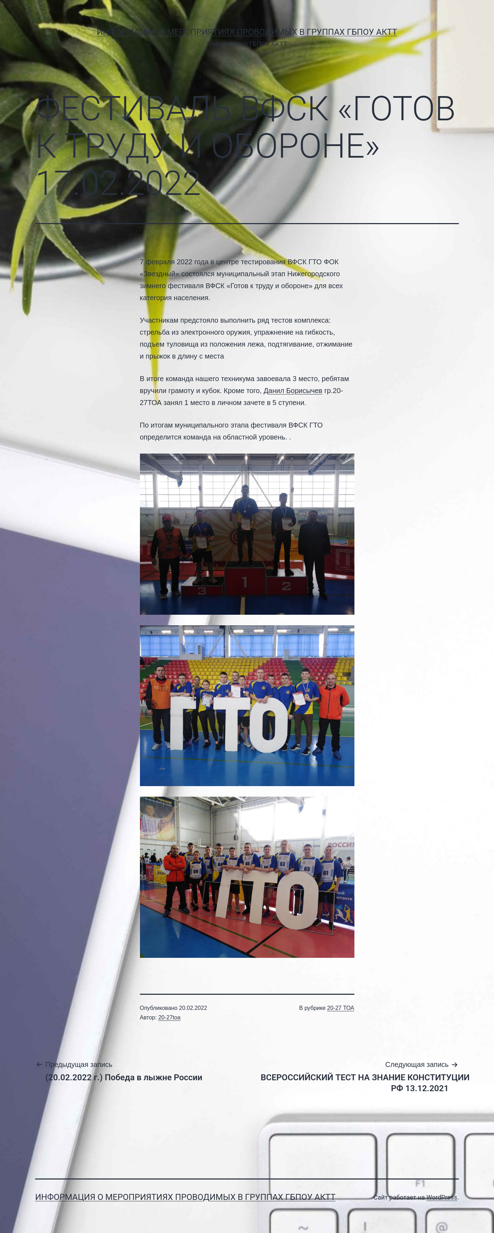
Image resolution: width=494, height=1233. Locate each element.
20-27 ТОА (340, 1008)
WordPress (441, 1197)
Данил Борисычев (293, 390)
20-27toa (169, 1017)
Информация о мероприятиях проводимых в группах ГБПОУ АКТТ (247, 32)
